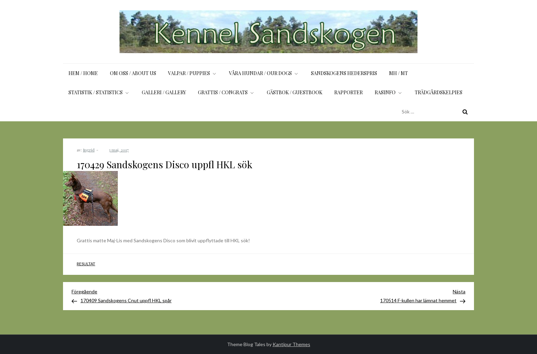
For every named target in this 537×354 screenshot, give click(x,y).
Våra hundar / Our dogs (264, 73)
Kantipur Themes (291, 344)
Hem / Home (83, 73)
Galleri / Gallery (164, 92)
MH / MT (398, 73)
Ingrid (89, 149)
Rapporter (348, 92)
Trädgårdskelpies (438, 92)
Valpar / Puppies (192, 73)
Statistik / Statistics (99, 92)
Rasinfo (389, 92)
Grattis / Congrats (226, 92)
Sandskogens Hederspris (344, 73)
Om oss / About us (133, 73)
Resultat (86, 263)
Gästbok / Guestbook (294, 92)
